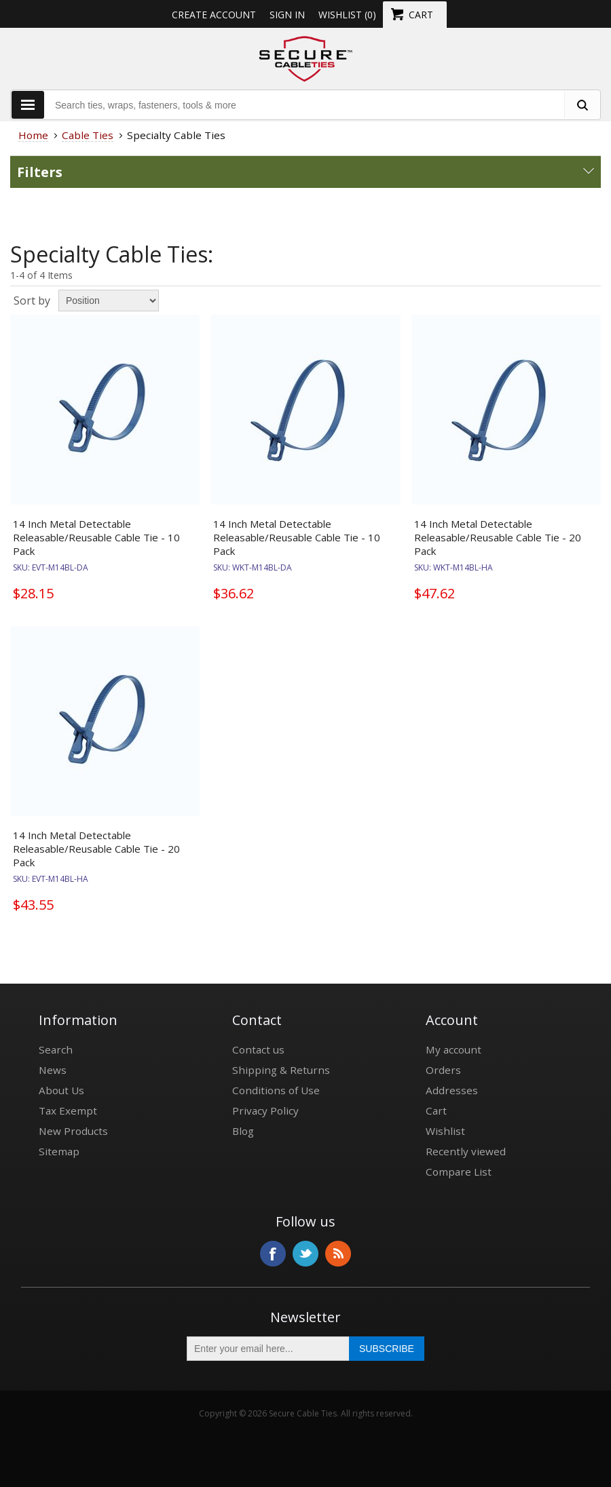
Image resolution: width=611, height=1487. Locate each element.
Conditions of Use (276, 1090)
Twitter (305, 1254)
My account (453, 1049)
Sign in (287, 14)
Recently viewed (466, 1151)
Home (33, 135)
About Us (61, 1090)
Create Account (214, 14)
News (53, 1070)
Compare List (459, 1171)
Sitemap (59, 1151)
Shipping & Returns (281, 1070)
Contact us (258, 1049)
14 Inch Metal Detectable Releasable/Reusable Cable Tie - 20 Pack (497, 537)
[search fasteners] (581, 105)
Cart (436, 1110)
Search (56, 1049)
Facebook (273, 1254)
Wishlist (445, 1131)
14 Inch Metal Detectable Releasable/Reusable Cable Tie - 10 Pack (96, 537)
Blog (243, 1131)
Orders (443, 1070)
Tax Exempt (68, 1110)
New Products (73, 1131)
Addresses (452, 1090)
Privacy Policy (265, 1110)
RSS (338, 1254)
